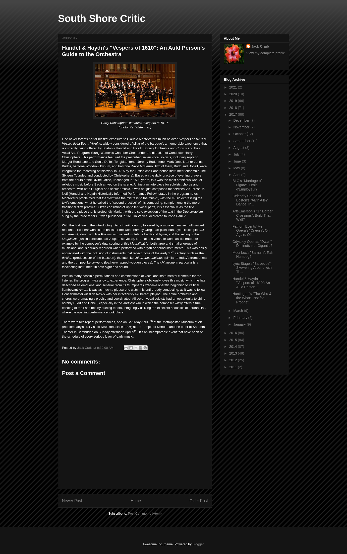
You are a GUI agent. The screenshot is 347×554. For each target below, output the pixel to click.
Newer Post (72, 501)
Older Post (198, 501)
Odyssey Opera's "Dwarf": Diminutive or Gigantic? (252, 244)
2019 (233, 101)
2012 (233, 360)
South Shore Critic (101, 18)
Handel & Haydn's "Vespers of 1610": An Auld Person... (251, 283)
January (240, 324)
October (240, 134)
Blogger (197, 544)
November (241, 127)
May (237, 168)
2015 (233, 340)
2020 (233, 94)
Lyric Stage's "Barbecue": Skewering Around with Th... (252, 268)
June (237, 161)
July (236, 154)
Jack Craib (260, 46)
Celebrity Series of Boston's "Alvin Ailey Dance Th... (250, 200)
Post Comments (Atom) (145, 513)
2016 (233, 333)
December (241, 120)
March (238, 311)
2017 (233, 114)
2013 (233, 353)
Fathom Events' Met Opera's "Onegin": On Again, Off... (251, 230)
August (239, 148)
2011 (233, 367)
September (242, 141)
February (240, 318)
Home (136, 501)
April (237, 175)
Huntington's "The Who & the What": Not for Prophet (251, 298)
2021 (233, 87)
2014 (233, 347)
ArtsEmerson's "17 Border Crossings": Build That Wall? (252, 215)
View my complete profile (265, 53)
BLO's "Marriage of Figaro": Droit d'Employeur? (247, 185)
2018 (233, 108)
